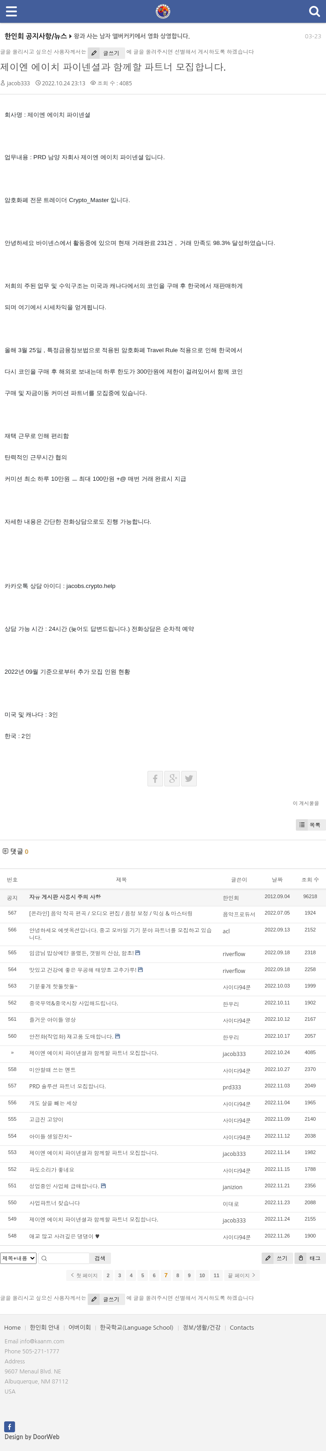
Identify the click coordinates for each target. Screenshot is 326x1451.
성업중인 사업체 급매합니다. (64, 1186)
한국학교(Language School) (137, 1328)
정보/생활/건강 (202, 1328)
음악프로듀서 (239, 914)
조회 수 (310, 880)
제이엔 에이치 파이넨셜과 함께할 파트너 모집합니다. (113, 67)
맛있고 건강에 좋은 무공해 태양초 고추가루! (83, 970)
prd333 (232, 1087)
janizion (232, 1187)
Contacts (242, 1328)
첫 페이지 (84, 1275)
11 (216, 1275)
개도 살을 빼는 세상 (53, 1103)
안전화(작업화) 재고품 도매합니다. (71, 1036)
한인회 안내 (44, 1328)
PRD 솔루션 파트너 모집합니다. (67, 1086)
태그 (307, 1258)
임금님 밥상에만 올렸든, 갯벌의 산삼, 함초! (81, 953)
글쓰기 (103, 53)
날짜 (277, 880)
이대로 (231, 1204)
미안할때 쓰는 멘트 (52, 1070)
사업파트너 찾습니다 (54, 1203)
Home (12, 1328)
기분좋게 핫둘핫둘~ (53, 986)
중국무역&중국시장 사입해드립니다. (73, 1003)
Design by (32, 1437)
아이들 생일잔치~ (50, 1136)
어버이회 (79, 1328)
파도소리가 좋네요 (51, 1170)
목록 (308, 825)
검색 (100, 1258)
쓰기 (275, 1258)
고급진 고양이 (46, 1119)
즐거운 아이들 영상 (52, 1020)
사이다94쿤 (237, 987)
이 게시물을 (306, 803)
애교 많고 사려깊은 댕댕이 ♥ (64, 1236)
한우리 (231, 1004)
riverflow (234, 954)
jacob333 (18, 83)
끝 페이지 (242, 1275)
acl (226, 931)
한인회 (231, 898)
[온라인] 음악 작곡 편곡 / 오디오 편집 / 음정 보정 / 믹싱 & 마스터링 (111, 913)
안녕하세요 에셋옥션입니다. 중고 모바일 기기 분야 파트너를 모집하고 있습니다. (120, 934)
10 (202, 1275)
